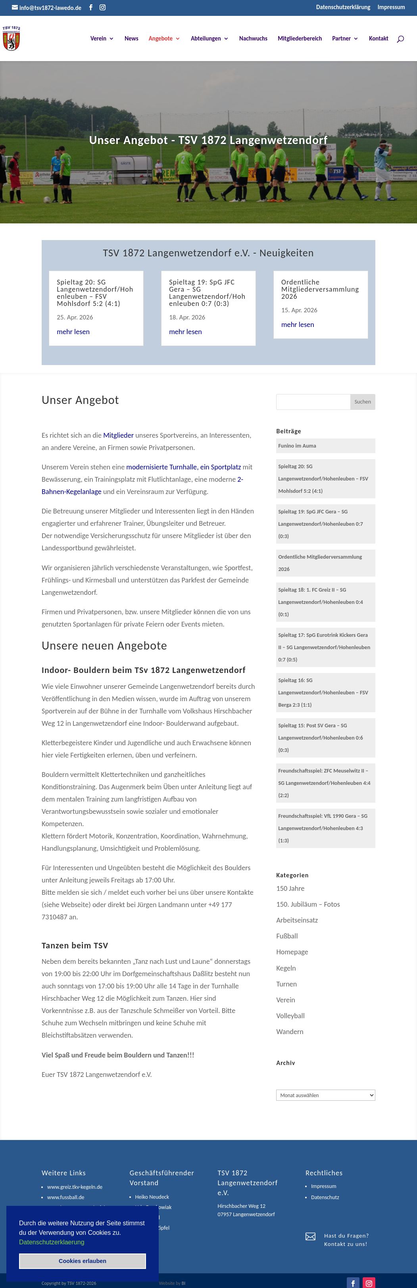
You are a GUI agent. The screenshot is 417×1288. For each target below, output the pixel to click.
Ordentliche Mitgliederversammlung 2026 (320, 289)
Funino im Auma (297, 445)
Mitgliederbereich (300, 39)
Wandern (290, 1031)
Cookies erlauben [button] (82, 1261)
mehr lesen (73, 331)
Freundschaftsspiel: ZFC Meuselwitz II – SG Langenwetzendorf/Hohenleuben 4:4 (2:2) (324, 783)
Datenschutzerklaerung (52, 1242)
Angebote (161, 39)
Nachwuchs (253, 39)
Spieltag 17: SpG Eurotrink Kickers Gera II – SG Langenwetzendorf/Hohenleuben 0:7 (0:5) (324, 647)
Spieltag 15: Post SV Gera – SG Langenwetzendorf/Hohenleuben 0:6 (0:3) (320, 738)
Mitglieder (118, 435)
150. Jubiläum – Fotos (308, 904)
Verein (98, 39)
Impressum (391, 7)
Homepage (292, 952)
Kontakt (378, 39)
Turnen (286, 984)
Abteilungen (206, 39)
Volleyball (290, 1015)
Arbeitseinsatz (297, 920)
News (131, 39)
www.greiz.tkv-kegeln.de (74, 1187)
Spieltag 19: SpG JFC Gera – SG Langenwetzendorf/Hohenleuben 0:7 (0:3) (207, 293)
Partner (341, 39)
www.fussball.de (65, 1197)
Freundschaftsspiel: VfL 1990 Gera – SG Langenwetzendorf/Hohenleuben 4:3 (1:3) (322, 828)
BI (184, 1283)
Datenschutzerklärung (343, 7)
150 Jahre (290, 888)
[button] (87, 1243)
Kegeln (286, 968)
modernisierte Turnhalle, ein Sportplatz (183, 467)
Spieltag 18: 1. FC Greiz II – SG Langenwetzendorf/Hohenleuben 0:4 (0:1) (320, 602)
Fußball (287, 936)
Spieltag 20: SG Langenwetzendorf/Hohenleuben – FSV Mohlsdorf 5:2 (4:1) (95, 293)
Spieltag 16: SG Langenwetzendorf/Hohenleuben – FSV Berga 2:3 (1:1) (323, 692)
